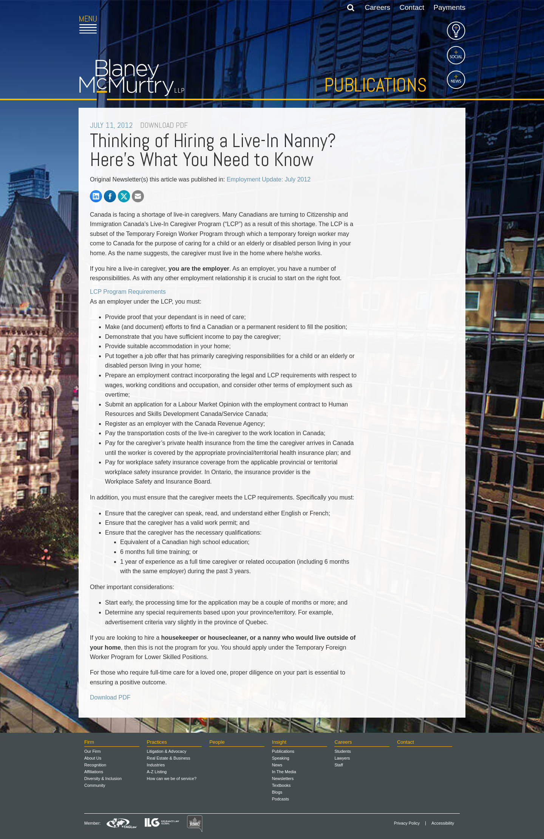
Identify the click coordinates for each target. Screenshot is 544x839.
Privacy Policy (407, 823)
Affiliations (93, 771)
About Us (92, 758)
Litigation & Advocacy (167, 751)
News (277, 765)
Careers (378, 7)
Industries (156, 765)
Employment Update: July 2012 (269, 179)
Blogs (277, 792)
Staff (338, 765)
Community (94, 785)
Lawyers (342, 758)
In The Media (284, 771)
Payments (449, 7)
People (216, 742)
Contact (412, 7)
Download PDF (110, 697)
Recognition (95, 765)
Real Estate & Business (168, 758)
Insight (279, 742)
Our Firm (92, 751)
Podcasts (280, 799)
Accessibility (442, 823)
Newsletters (283, 778)
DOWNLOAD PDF (164, 125)
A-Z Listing (157, 771)
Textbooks (281, 785)
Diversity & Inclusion (103, 778)
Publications (375, 85)
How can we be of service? (171, 778)
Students (342, 751)
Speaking (280, 758)
